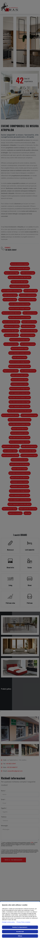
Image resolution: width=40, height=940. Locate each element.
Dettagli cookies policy (8, 922)
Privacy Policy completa (23, 922)
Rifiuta (20, 936)
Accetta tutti (20, 931)
